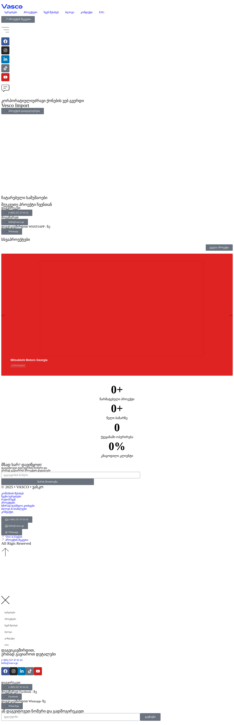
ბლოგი (69, 12)
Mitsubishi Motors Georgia (29, 360)
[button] (3, 315)
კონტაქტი (86, 12)
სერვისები (11, 12)
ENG (101, 12)
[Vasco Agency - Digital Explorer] (11, 6)
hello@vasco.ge (9, 663)
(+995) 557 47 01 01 (12, 660)
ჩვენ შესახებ (51, 12)
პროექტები (30, 12)
